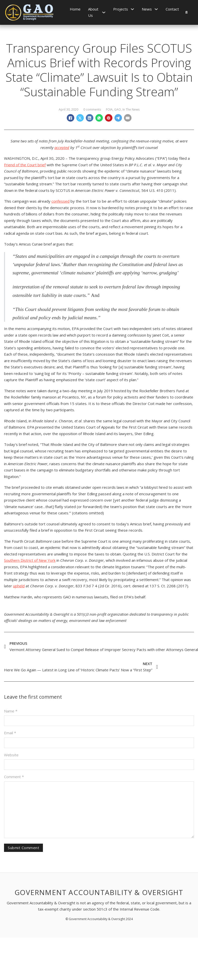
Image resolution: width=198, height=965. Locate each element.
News (147, 9)
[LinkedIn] (89, 118)
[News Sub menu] (156, 9)
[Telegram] (118, 118)
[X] (80, 118)
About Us (93, 12)
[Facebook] (70, 118)
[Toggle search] (186, 12)
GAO (117, 109)
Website (11, 754)
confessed (60, 201)
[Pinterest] (108, 118)
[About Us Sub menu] (104, 12)
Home (75, 9)
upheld (19, 585)
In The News (131, 109)
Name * (10, 710)
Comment (14, 776)
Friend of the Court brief (25, 164)
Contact (172, 9)
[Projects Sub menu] (132, 9)
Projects (120, 9)
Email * (10, 732)
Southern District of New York (29, 560)
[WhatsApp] (99, 118)
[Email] (127, 118)
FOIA (109, 109)
